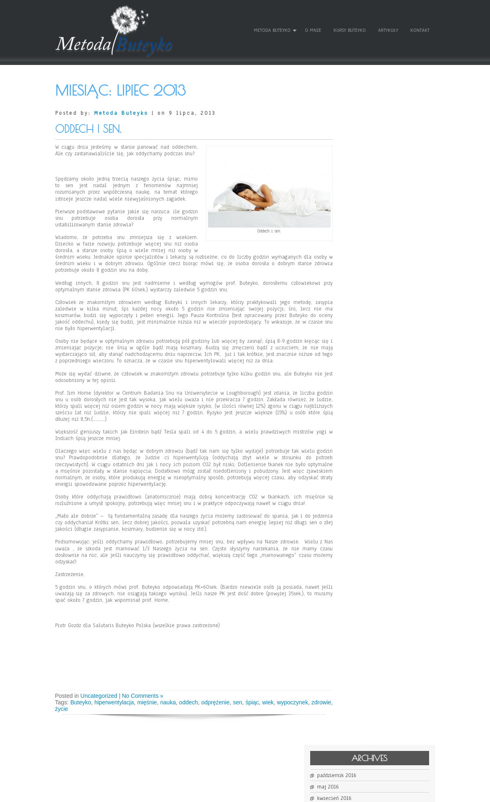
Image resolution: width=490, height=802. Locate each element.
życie (84, 710)
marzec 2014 (359, 176)
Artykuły (388, 28)
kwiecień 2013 (362, 244)
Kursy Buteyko (349, 28)
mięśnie (150, 704)
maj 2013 (356, 233)
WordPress (328, 792)
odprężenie (222, 704)
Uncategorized (99, 697)
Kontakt (419, 28)
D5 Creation (270, 792)
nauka (172, 704)
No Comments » (142, 697)
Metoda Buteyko (271, 28)
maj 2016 (356, 118)
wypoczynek (303, 704)
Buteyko (82, 704)
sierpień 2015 (361, 141)
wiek (278, 704)
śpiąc (261, 704)
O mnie (312, 28)
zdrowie (65, 710)
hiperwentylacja (116, 704)
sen (245, 704)
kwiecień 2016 (362, 130)
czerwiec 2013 (361, 222)
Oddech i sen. (88, 124)
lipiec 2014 (358, 164)
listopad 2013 (361, 187)
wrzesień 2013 (361, 199)
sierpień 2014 (361, 153)
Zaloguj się (358, 295)
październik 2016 (365, 107)
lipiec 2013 (358, 210)
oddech (194, 704)
